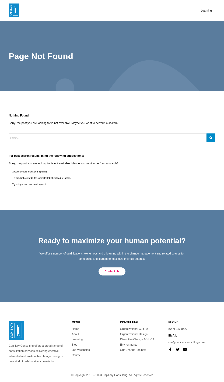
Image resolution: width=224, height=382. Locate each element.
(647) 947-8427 (177, 328)
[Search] (210, 137)
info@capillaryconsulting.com (186, 342)
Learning (206, 10)
